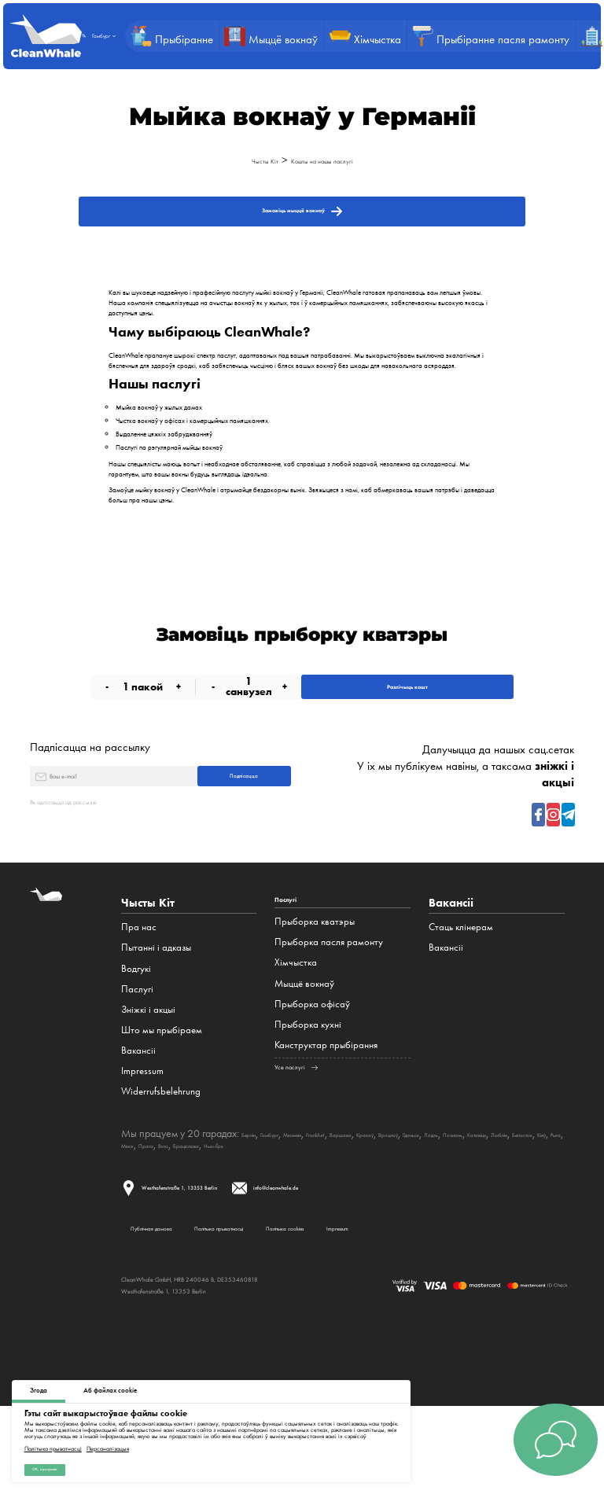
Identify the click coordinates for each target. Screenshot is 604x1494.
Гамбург (291, 1193)
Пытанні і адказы (156, 1008)
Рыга (354, 1204)
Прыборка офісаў (312, 1069)
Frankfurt (374, 1193)
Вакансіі (138, 1110)
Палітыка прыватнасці (53, 1440)
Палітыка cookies (411, 1302)
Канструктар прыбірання (326, 1110)
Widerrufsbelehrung (161, 1151)
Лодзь (134, 1204)
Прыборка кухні (307, 1089)
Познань (172, 1204)
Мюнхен (332, 1193)
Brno (441, 1204)
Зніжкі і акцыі (148, 1069)
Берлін (256, 1193)
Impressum (142, 1130)
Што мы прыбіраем (161, 1089)
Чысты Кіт (240, 160)
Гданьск (537, 1193)
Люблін (254, 1204)
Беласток (296, 1204)
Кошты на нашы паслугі (331, 160)
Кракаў (458, 1193)
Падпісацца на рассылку (90, 786)
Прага (413, 1204)
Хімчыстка (295, 1028)
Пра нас (139, 987)
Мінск (382, 1204)
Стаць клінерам (461, 987)
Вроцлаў (497, 1193)
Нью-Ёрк (529, 1204)
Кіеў (330, 1204)
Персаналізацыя (108, 1440)
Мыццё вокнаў (304, 1048)
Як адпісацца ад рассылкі (91, 860)
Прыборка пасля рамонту (328, 1008)
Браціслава (481, 1204)
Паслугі (137, 1048)
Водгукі (136, 1028)
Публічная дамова (162, 1302)
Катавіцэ (215, 1204)
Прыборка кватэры (314, 987)
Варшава (417, 1193)
